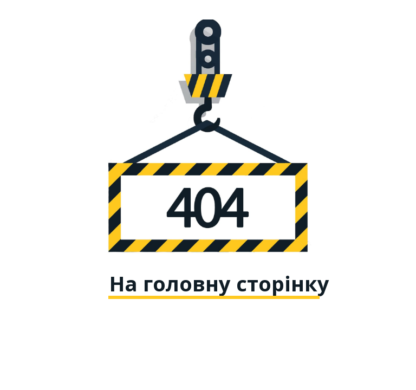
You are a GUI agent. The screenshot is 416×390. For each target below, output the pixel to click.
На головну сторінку (219, 283)
